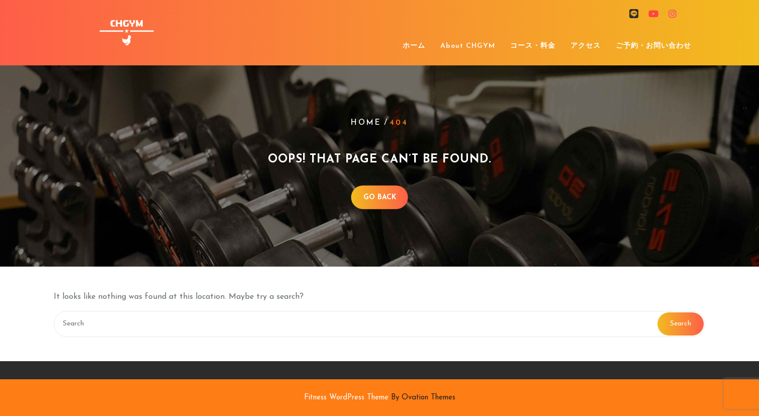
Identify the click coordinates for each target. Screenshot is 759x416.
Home (366, 123)
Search (680, 323)
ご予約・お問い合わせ (653, 46)
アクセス (586, 46)
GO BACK (379, 197)
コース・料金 (532, 46)
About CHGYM (467, 46)
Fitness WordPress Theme (379, 397)
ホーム (414, 46)
